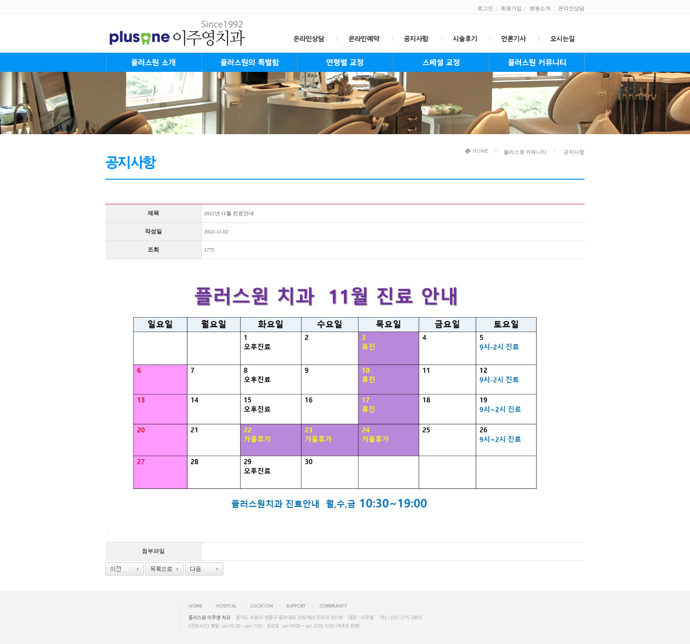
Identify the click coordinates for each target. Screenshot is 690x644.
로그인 (485, 8)
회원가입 (511, 8)
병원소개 (540, 8)
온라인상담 (571, 8)
